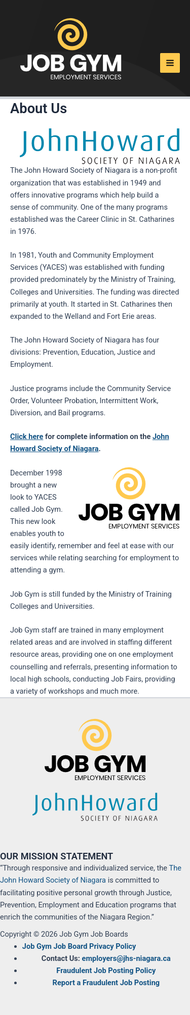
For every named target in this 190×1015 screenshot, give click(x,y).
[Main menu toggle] (170, 63)
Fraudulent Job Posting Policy (106, 970)
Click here (26, 436)
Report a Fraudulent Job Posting (106, 982)
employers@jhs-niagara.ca (126, 958)
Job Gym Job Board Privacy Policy (79, 946)
